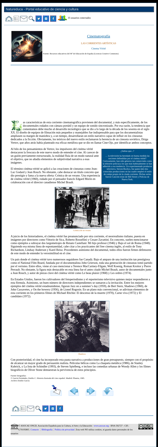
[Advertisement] (82, 91)
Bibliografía (47, 429)
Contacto (35, 429)
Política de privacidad (64, 429)
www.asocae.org (101, 425)
